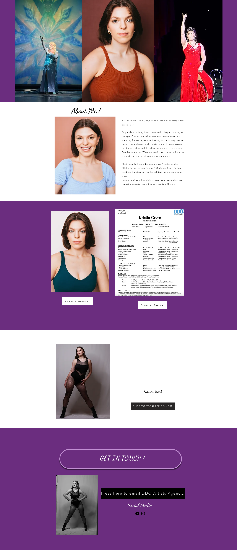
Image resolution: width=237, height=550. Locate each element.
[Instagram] (143, 513)
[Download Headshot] (77, 301)
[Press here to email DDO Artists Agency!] (143, 493)
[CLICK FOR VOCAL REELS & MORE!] (153, 406)
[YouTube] (137, 513)
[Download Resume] (152, 305)
